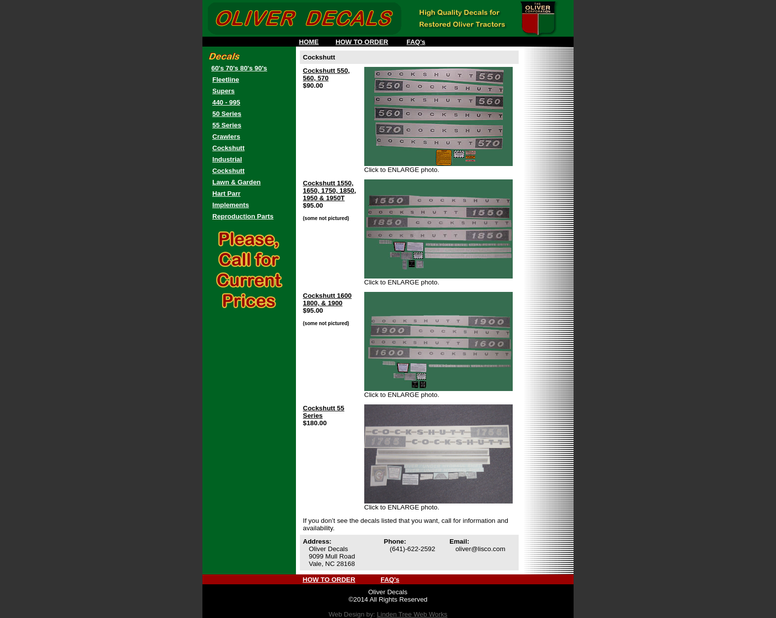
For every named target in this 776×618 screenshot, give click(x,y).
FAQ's (416, 42)
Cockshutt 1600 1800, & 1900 (327, 299)
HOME (309, 42)
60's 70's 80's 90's (239, 68)
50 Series (227, 113)
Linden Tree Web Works (412, 614)
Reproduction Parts (243, 216)
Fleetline (225, 79)
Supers (223, 91)
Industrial (227, 159)
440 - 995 (226, 102)
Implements (230, 205)
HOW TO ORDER (362, 42)
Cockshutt (228, 148)
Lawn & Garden (236, 182)
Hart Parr (226, 193)
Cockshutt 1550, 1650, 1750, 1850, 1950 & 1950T (329, 190)
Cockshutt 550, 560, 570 (326, 74)
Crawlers (226, 136)
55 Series (227, 125)
